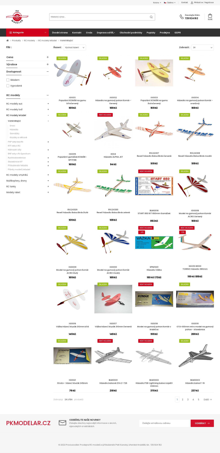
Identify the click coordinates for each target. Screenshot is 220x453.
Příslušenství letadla (18, 165)
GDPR (177, 32)
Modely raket (13, 192)
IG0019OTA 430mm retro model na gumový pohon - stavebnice (195, 326)
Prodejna (165, 32)
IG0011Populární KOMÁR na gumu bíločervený (72, 100)
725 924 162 (191, 18)
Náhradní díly (14, 149)
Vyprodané (16, 85)
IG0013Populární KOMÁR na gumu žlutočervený (154, 100)
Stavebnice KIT (15, 161)
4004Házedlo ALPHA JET (113, 156)
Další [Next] (208, 399)
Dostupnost (13, 71)
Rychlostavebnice (17, 157)
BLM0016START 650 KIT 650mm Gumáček (154, 212)
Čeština (168, 2)
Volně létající (14, 120)
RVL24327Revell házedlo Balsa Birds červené (154, 155)
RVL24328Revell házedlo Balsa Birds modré (195, 155)
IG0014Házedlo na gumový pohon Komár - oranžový (195, 100)
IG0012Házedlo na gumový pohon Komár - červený (113, 100)
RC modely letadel (16, 115)
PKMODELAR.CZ (28, 423)
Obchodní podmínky (131, 32)
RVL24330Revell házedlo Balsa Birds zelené (113, 211)
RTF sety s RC (14, 145)
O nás (89, 32)
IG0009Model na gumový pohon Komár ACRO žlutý (72, 270)
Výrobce (11, 64)
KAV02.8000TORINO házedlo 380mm (195, 268)
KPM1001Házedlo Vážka (154, 269)
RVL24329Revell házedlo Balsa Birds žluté (72, 211)
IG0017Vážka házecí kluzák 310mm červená (113, 325)
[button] (27, 32)
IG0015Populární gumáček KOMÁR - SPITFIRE (72, 157)
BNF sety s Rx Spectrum (19, 153)
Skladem (15, 79)
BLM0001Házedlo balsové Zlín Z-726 (113, 382)
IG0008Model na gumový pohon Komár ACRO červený (195, 213)
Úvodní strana (60, 32)
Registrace (209, 2)
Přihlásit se (197, 2)
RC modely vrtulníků (17, 174)
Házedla (14, 129)
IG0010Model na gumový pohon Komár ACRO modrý (113, 270)
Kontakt (185, 2)
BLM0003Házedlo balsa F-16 (195, 382)
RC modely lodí (14, 109)
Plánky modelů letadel (19, 169)
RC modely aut (14, 103)
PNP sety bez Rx (15, 141)
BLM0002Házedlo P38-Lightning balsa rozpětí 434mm (154, 383)
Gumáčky (14, 133)
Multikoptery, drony (16, 180)
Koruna (156, 2)
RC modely (13, 95)
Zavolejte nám (192, 15)
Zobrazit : (184, 47)
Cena (9, 57)
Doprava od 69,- (106, 32)
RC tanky (11, 186)
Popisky (151, 32)
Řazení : (57, 47)
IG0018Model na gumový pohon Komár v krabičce (154, 326)
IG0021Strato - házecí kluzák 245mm (72, 382)
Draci (12, 125)
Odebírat (200, 423)
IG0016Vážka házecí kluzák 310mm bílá (72, 325)
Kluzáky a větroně (18, 137)
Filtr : (9, 47)
